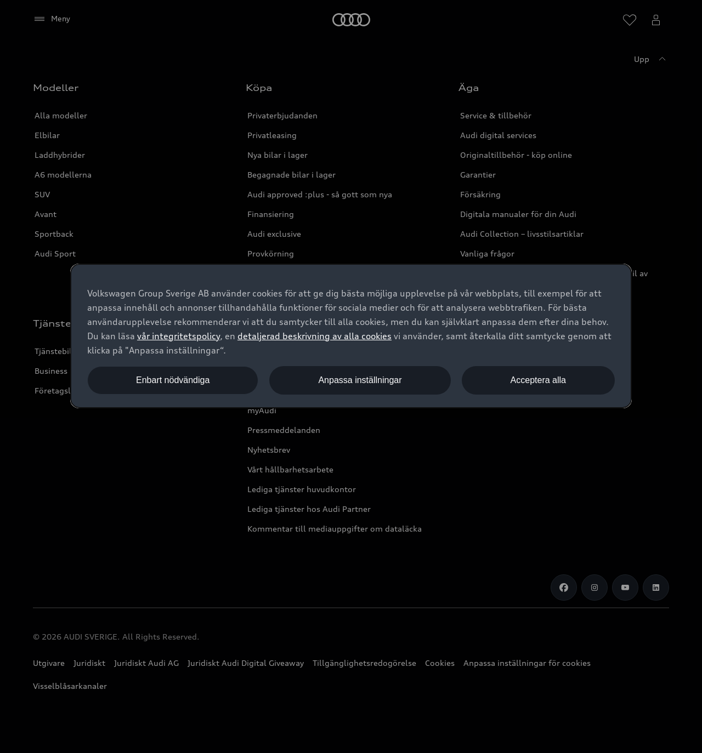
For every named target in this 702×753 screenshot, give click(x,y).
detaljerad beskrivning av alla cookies (314, 335)
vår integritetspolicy (178, 335)
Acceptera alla (538, 380)
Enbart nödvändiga (173, 380)
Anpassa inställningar (359, 380)
